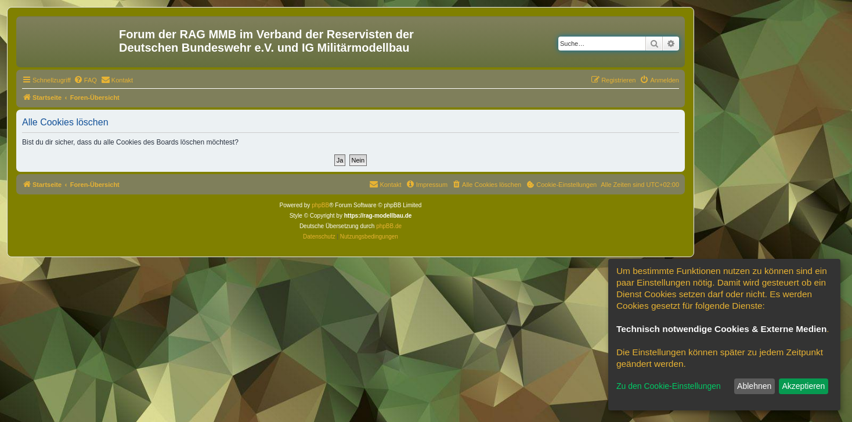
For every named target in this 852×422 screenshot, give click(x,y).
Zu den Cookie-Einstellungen (668, 386)
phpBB (320, 205)
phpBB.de (389, 226)
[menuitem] (85, 80)
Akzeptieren (803, 386)
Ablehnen (754, 386)
